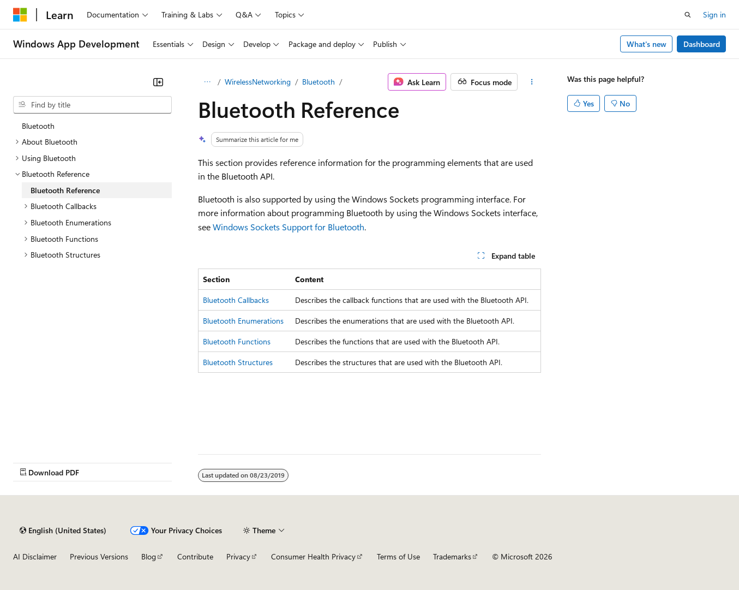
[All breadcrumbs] (207, 82)
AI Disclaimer (35, 556)
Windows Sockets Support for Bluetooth (288, 227)
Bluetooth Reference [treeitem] (65, 190)
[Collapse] (158, 82)
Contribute (195, 556)
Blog (148, 556)
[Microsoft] (20, 15)
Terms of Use (398, 556)
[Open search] (688, 15)
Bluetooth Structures (238, 362)
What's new (646, 44)
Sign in (714, 14)
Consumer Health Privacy (313, 556)
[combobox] (92, 105)
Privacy (238, 556)
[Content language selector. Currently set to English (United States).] (63, 530)
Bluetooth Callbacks (236, 300)
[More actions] (531, 82)
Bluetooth (318, 81)
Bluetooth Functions (237, 341)
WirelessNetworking (258, 81)
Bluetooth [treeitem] (38, 126)
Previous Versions (99, 556)
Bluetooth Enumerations (243, 320)
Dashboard (701, 44)
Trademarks (452, 556)
